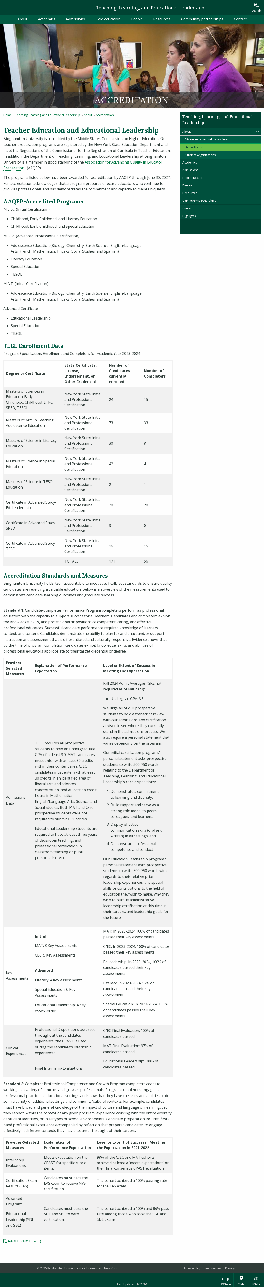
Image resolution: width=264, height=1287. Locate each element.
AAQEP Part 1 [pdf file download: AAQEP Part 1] (19, 1241)
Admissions (75, 19)
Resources (162, 19)
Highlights (189, 216)
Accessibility (192, 1268)
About (22, 19)
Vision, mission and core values (206, 139)
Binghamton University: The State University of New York (44, 7)
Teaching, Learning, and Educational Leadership (150, 7)
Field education (107, 19)
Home (7, 115)
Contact (240, 19)
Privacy (230, 1268)
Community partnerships (202, 19)
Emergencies (213, 1268)
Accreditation (105, 115)
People (137, 19)
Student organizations (200, 155)
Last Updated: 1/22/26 (132, 1284)
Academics (46, 19)
